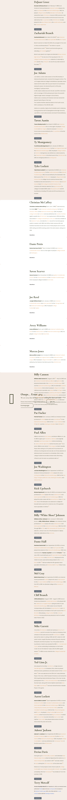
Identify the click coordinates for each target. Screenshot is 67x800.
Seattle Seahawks (58, 22)
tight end (59, 381)
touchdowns (57, 634)
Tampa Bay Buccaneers (40, 707)
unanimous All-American (55, 392)
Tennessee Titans (59, 741)
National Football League (53, 10)
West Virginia (43, 129)
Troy (53, 360)
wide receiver (41, 39)
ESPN (35, 62)
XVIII (64, 608)
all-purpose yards (55, 189)
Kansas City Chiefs (39, 557)
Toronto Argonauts (41, 24)
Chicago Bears (59, 303)
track (36, 763)
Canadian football (50, 703)
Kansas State (37, 179)
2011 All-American (55, 181)
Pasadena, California (50, 439)
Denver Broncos (55, 499)
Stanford (38, 153)
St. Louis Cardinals (57, 422)
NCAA (48, 221)
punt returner (58, 186)
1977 (63, 424)
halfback (47, 381)
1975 (63, 499)
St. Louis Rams (45, 20)
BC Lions (39, 712)
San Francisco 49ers (52, 707)
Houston (58, 360)
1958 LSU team (39, 395)
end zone (51, 533)
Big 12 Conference (56, 714)
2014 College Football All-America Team (51, 184)
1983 (35, 501)
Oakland (38, 603)
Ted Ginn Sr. (51, 666)
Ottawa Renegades (59, 710)
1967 (39, 424)
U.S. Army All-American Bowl (51, 680)
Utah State (50, 280)
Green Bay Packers (41, 155)
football (43, 419)
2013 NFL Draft (44, 133)
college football (42, 13)
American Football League (55, 383)
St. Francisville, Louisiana (49, 755)
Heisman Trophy (36, 221)
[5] (40, 64)
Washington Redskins (50, 424)
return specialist (52, 39)
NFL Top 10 (56, 565)
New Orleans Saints (46, 22)
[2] (49, 45)
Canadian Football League (57, 277)
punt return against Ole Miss (50, 399)
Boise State (46, 334)
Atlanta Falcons (40, 331)
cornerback (40, 10)
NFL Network (50, 565)
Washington (34, 253)
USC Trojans (63, 39)
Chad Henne (43, 685)
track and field (40, 717)
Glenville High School (39, 668)
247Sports (46, 62)
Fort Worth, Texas (58, 769)
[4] (39, 64)
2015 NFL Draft (61, 155)
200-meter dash (48, 763)
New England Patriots (59, 148)
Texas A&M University (57, 555)
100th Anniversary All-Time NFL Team (56, 528)
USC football (43, 51)
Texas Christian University (46, 769)
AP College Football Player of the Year (45, 218)
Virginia (37, 308)
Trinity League (51, 446)
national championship (52, 395)
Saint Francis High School (45, 441)
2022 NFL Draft (57, 362)
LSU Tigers (59, 390)
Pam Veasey (48, 436)
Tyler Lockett (42, 719)
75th (43, 528)
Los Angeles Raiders (46, 603)
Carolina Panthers (61, 214)
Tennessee (48, 772)
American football (54, 8)
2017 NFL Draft (43, 216)
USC (41, 741)
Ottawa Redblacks (42, 277)
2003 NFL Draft (56, 20)
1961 (35, 424)
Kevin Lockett (57, 717)
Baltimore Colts (46, 477)
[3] (41, 56)
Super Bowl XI (55, 608)
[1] (56, 37)
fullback (52, 381)
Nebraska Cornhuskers (55, 13)
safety (51, 390)
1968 (59, 424)
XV (59, 608)
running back (53, 157)
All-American (47, 15)
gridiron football (58, 275)
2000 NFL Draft (50, 557)
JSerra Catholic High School (43, 444)
